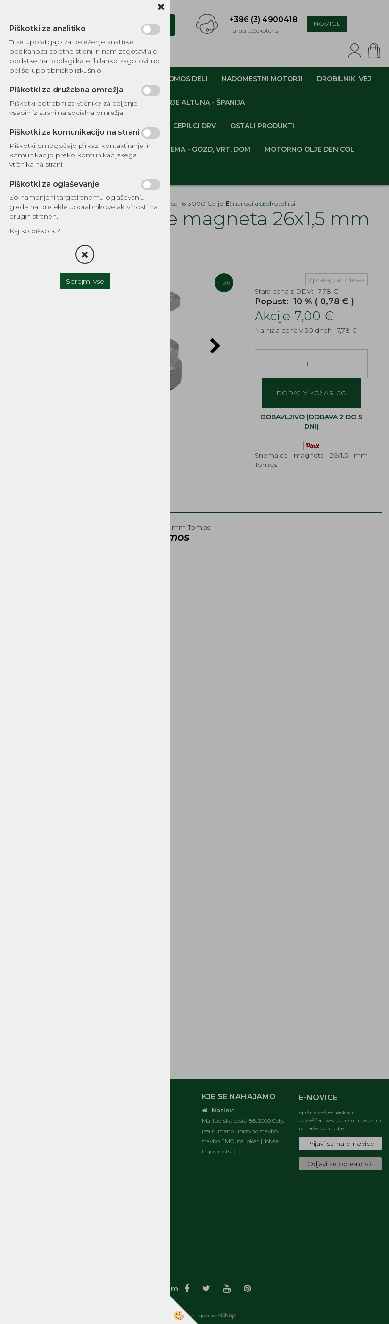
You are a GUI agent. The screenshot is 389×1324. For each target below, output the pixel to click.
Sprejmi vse (85, 281)
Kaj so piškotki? (34, 231)
